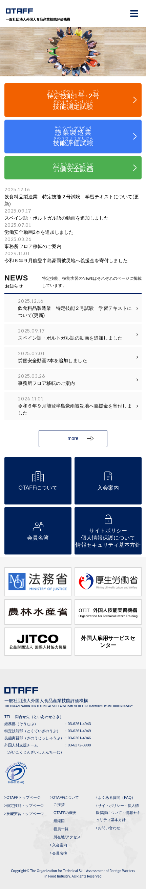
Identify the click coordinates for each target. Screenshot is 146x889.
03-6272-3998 (79, 745)
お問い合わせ (109, 828)
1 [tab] (63, 73)
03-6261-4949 (79, 731)
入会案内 (59, 845)
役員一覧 (61, 829)
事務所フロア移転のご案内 (73, 242)
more (80, 438)
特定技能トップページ (25, 806)
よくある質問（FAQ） (116, 797)
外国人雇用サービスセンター (108, 641)
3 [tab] (83, 73)
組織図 (59, 821)
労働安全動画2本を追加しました (73, 228)
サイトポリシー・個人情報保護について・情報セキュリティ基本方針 (118, 813)
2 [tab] (73, 73)
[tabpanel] (73, 51)
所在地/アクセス (67, 837)
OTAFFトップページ (23, 797)
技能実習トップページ (25, 814)
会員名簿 (59, 853)
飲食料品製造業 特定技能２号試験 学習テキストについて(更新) (73, 196)
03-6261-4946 (79, 738)
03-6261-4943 (79, 724)
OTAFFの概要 (65, 813)
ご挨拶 (59, 804)
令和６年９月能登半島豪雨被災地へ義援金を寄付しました (73, 256)
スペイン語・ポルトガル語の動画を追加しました (73, 214)
